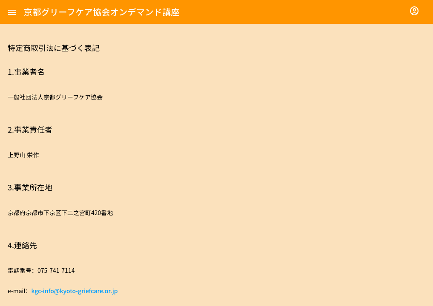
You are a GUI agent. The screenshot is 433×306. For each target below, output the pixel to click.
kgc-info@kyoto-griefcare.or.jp (74, 290)
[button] (12, 12)
